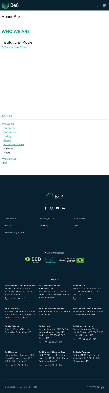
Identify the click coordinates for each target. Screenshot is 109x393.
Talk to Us (9, 225)
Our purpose (10, 132)
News (7, 152)
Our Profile (9, 128)
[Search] (96, 5)
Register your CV (47, 218)
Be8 (14, 47)
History (7, 136)
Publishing (9, 148)
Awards (7, 140)
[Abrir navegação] (104, 5)
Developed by (95, 387)
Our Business (79, 218)
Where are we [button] (9, 158)
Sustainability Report (14, 232)
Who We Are (10, 218)
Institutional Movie (14, 144)
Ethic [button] (4, 162)
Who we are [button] (8, 123)
